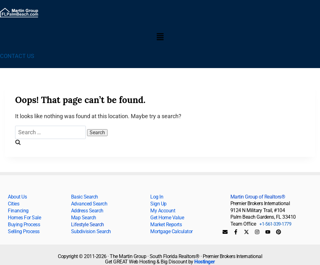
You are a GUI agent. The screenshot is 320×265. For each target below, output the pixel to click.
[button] (160, 37)
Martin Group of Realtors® (257, 197)
